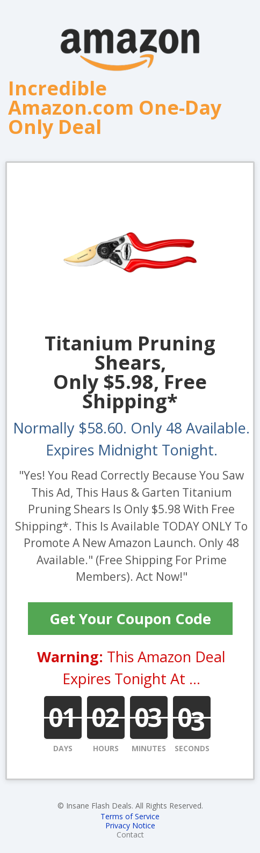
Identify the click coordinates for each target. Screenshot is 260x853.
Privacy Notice (130, 825)
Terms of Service (130, 816)
